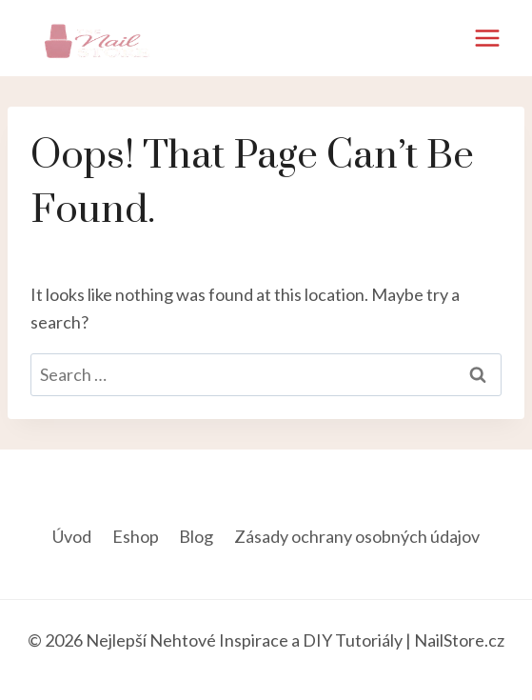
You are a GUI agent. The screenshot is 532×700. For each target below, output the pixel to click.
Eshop (135, 536)
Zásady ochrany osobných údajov (357, 536)
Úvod (71, 536)
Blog (196, 536)
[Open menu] (486, 37)
